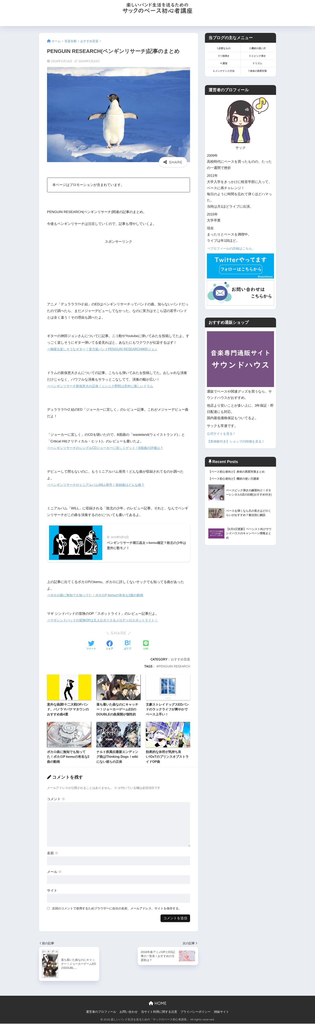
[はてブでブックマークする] (127, 646)
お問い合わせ (225, 20)
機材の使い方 (135, 20)
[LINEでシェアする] (146, 645)
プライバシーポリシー (195, 1012)
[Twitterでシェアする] (91, 646)
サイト (52, 891)
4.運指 (223, 63)
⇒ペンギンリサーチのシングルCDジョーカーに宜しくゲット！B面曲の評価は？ (108, 448)
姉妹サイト (221, 1012)
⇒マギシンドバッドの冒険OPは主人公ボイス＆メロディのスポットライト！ (106, 620)
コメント (56, 799)
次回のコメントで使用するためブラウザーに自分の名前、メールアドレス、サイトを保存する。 (117, 908)
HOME (85, 20)
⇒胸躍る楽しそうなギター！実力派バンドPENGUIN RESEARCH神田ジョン (106, 349)
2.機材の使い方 (257, 48)
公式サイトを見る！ (222, 434)
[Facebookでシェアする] (109, 646)
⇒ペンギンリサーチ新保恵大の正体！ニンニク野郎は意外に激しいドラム (103, 386)
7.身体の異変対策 (257, 70)
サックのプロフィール (195, 20)
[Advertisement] (118, 273)
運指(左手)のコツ (162, 20)
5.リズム (257, 63)
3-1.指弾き (223, 55)
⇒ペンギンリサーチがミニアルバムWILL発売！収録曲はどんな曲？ (99, 485)
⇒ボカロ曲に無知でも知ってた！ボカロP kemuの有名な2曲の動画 (98, 595)
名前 (52, 853)
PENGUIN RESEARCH (174, 667)
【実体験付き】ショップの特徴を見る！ (237, 441)
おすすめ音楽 (180, 660)
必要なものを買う (108, 20)
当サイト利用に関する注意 (159, 1012)
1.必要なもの (223, 48)
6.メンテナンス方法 (223, 70)
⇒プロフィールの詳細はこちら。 (232, 248)
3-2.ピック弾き (257, 55)
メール (54, 872)
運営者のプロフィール (101, 1012)
